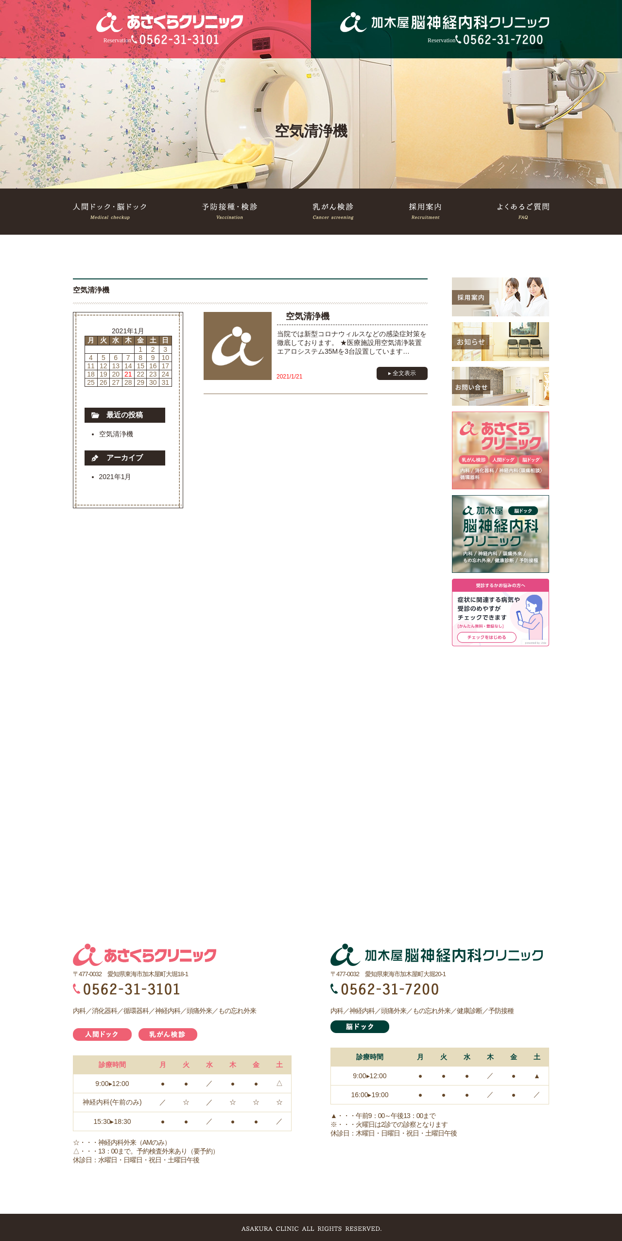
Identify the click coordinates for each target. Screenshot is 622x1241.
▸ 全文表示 (402, 373)
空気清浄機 (116, 434)
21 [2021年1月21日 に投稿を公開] (128, 374)
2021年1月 (115, 477)
